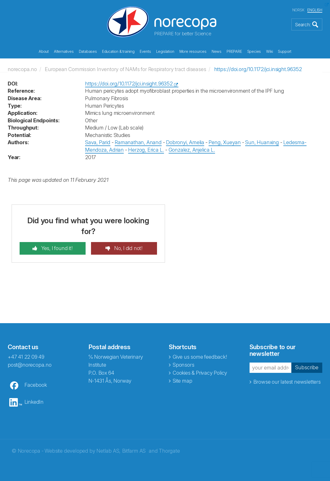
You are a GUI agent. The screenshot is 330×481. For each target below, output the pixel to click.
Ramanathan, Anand (138, 142)
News (216, 51)
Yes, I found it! (56, 248)
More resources (193, 51)
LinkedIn (34, 402)
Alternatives (64, 51)
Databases (88, 51)
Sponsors (183, 365)
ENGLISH (314, 10)
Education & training (118, 51)
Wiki (269, 51)
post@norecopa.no (30, 365)
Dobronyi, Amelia (185, 142)
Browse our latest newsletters (287, 382)
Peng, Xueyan (225, 142)
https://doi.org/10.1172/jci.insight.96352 (258, 69)
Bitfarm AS (134, 451)
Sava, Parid (97, 142)
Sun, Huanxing (262, 142)
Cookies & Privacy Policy (200, 373)
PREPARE (234, 51)
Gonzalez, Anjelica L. (192, 150)
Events (145, 51)
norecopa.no (22, 69)
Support (284, 51)
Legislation (165, 51)
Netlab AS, (108, 451)
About (44, 51)
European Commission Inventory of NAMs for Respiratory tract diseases (125, 69)
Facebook (35, 385)
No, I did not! (128, 248)
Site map (182, 381)
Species (254, 51)
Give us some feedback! (200, 357)
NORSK (298, 10)
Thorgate (169, 451)
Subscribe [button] (306, 367)
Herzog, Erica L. (146, 150)
